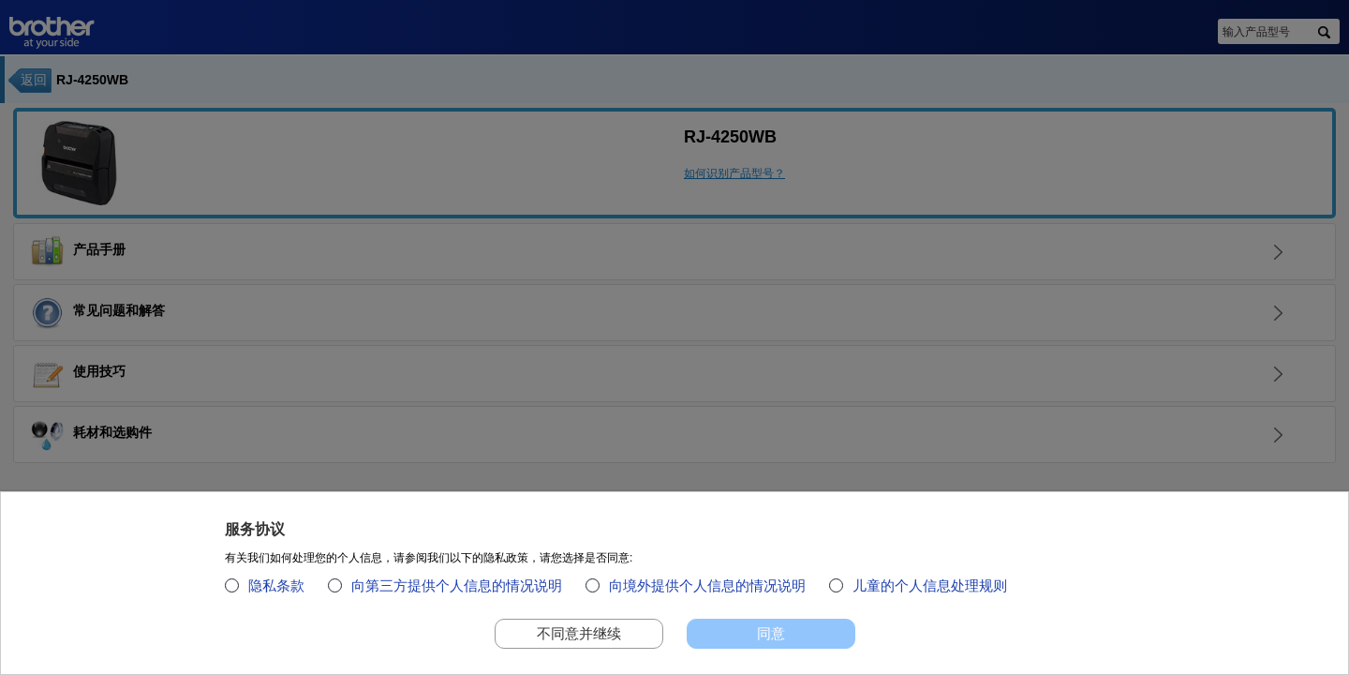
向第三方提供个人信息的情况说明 (456, 592)
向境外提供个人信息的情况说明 (707, 592)
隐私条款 (276, 592)
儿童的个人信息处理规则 (929, 592)
